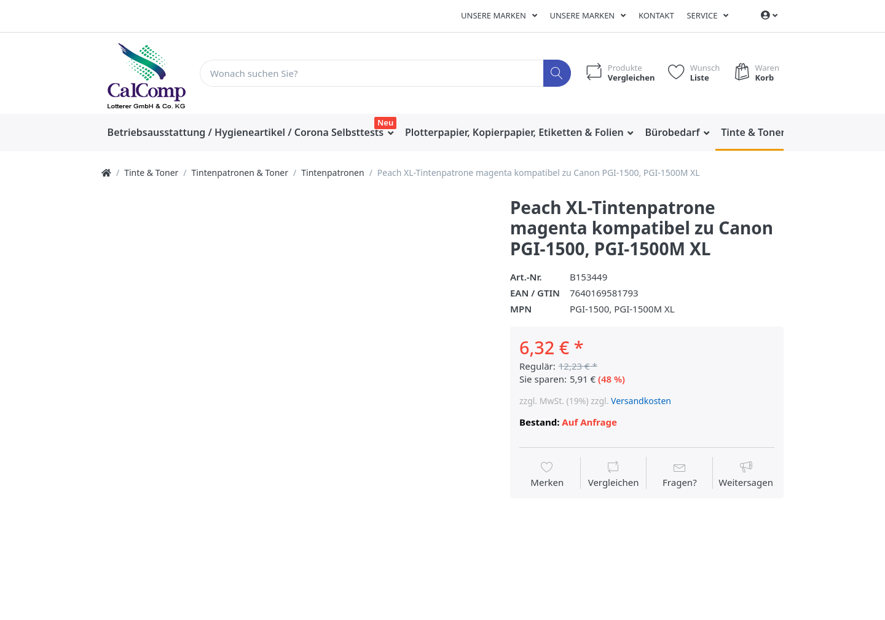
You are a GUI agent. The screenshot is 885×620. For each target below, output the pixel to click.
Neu (385, 122)
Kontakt (656, 15)
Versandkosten (641, 401)
